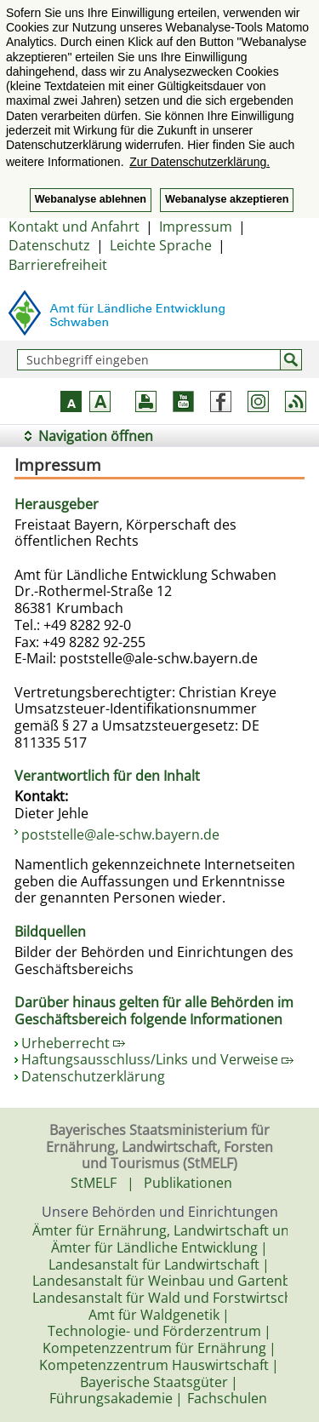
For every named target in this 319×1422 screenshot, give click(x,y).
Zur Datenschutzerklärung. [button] (199, 162)
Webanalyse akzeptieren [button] (226, 199)
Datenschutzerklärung (93, 1076)
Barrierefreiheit (58, 264)
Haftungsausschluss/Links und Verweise (157, 1059)
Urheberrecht (73, 1043)
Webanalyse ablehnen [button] (90, 199)
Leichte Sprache (161, 245)
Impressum (195, 226)
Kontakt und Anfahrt (74, 226)
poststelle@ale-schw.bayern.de (120, 834)
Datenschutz (49, 245)
